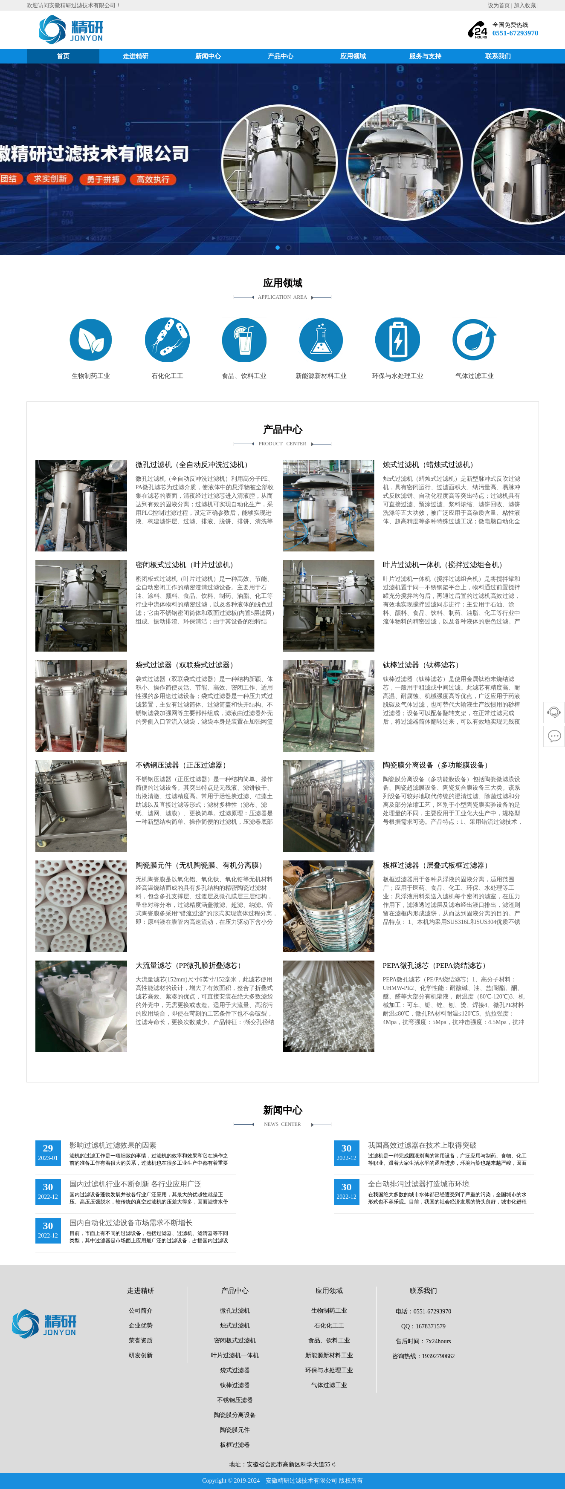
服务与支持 (425, 56)
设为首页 (499, 5)
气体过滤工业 (329, 1385)
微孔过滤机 (235, 1310)
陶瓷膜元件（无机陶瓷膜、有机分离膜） (201, 865)
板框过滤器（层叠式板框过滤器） (437, 865)
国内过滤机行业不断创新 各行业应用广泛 (136, 1184)
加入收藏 (525, 5)
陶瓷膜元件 (235, 1430)
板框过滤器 (235, 1445)
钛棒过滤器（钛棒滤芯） (423, 665)
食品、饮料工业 (329, 1340)
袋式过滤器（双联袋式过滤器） (186, 665)
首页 (63, 56)
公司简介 (141, 1310)
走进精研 (135, 56)
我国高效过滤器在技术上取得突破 (422, 1145)
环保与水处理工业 (329, 1370)
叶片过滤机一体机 (235, 1355)
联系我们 (498, 56)
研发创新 (141, 1355)
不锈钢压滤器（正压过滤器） (183, 765)
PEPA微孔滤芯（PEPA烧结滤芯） (436, 965)
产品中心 (280, 56)
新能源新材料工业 (329, 1355)
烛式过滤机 (235, 1325)
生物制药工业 (329, 1310)
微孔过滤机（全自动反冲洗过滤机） (194, 465)
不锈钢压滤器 (235, 1400)
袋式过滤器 (235, 1370)
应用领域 (353, 56)
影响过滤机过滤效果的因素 (113, 1145)
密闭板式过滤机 (235, 1340)
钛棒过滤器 (235, 1385)
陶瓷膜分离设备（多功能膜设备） (437, 765)
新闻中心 (208, 56)
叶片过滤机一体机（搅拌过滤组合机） (444, 565)
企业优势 (141, 1325)
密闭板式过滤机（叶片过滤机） (186, 565)
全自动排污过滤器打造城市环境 (418, 1184)
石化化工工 (329, 1325)
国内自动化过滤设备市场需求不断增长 (131, 1223)
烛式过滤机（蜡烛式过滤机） (430, 465)
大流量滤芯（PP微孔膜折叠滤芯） (190, 965)
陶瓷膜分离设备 (235, 1415)
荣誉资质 (141, 1340)
